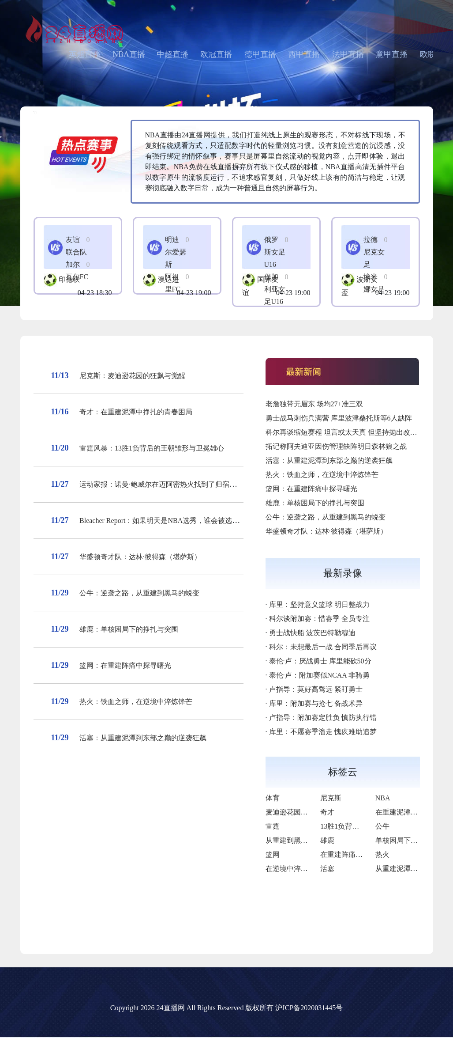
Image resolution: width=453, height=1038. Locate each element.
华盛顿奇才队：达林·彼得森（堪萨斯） (140, 557)
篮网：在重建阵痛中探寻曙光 (125, 665)
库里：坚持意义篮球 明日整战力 (319, 604)
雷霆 (273, 826)
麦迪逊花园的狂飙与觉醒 (304, 812)
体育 (273, 798)
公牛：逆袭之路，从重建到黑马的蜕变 (139, 593)
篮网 (273, 854)
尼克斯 (330, 798)
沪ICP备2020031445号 (309, 1007)
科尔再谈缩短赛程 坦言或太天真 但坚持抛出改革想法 (348, 432)
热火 (382, 854)
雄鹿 (327, 840)
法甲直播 (348, 54)
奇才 (327, 812)
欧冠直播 (216, 54)
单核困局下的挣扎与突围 (414, 840)
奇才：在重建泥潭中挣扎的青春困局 (135, 412)
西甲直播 (304, 54)
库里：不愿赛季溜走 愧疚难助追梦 (323, 731)
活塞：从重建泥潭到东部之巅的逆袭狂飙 (142, 738)
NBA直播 (128, 54)
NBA (382, 798)
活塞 (327, 868)
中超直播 (172, 54)
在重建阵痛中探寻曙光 (355, 854)
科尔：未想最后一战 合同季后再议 (323, 647)
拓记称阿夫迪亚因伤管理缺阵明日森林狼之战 (336, 446)
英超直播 (85, 54)
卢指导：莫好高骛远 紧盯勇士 (316, 689)
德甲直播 (260, 54)
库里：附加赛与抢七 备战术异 (316, 703)
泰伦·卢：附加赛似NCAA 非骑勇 (319, 675)
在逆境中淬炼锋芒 (294, 868)
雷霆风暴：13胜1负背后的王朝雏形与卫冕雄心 (151, 448)
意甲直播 (392, 54)
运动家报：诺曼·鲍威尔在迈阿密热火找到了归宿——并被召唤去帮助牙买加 (196, 484)
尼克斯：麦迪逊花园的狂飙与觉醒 (132, 375)
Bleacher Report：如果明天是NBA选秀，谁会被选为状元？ (169, 520)
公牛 (382, 826)
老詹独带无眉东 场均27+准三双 (314, 404)
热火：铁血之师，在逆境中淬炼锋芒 (135, 701)
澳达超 (168, 279)
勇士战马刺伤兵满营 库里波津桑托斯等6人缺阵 (339, 418)
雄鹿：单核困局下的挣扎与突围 (128, 629)
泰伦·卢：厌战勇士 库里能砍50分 (320, 661)
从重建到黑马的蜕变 (297, 840)
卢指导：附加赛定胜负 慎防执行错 (323, 717)
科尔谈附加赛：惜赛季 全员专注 (319, 618)
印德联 (69, 279)
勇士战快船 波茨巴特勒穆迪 (312, 632)
